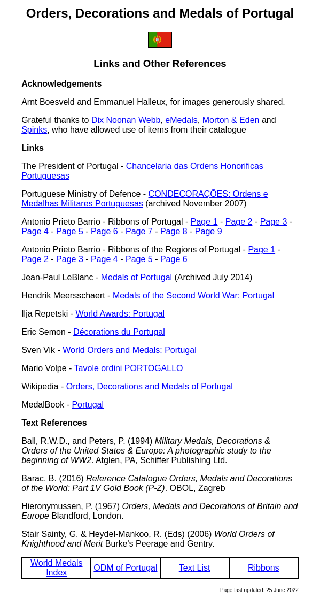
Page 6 (104, 231)
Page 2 (239, 221)
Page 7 (139, 231)
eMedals (181, 120)
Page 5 (69, 231)
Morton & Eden (231, 120)
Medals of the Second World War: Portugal (193, 295)
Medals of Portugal (136, 277)
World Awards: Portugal (120, 313)
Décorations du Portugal (119, 331)
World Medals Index (56, 567)
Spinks (34, 129)
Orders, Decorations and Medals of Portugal (149, 386)
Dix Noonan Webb (126, 120)
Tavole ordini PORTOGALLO (128, 368)
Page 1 (204, 221)
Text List (194, 567)
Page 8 (174, 231)
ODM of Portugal (125, 567)
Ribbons (263, 567)
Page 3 (273, 221)
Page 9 (208, 231)
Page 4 (35, 231)
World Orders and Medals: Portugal (129, 350)
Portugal (88, 404)
